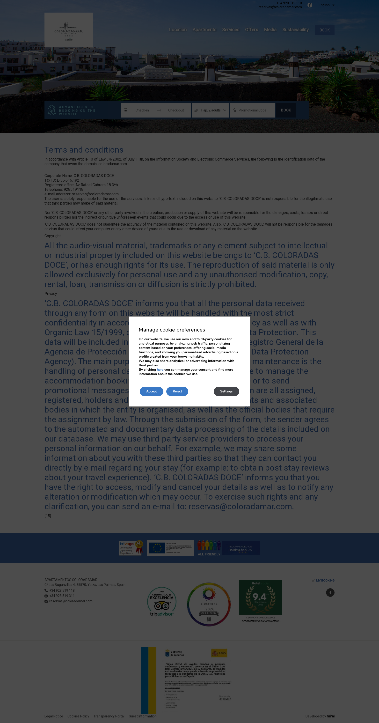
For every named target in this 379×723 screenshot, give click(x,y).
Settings (225, 391)
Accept (152, 391)
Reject (180, 391)
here (160, 369)
